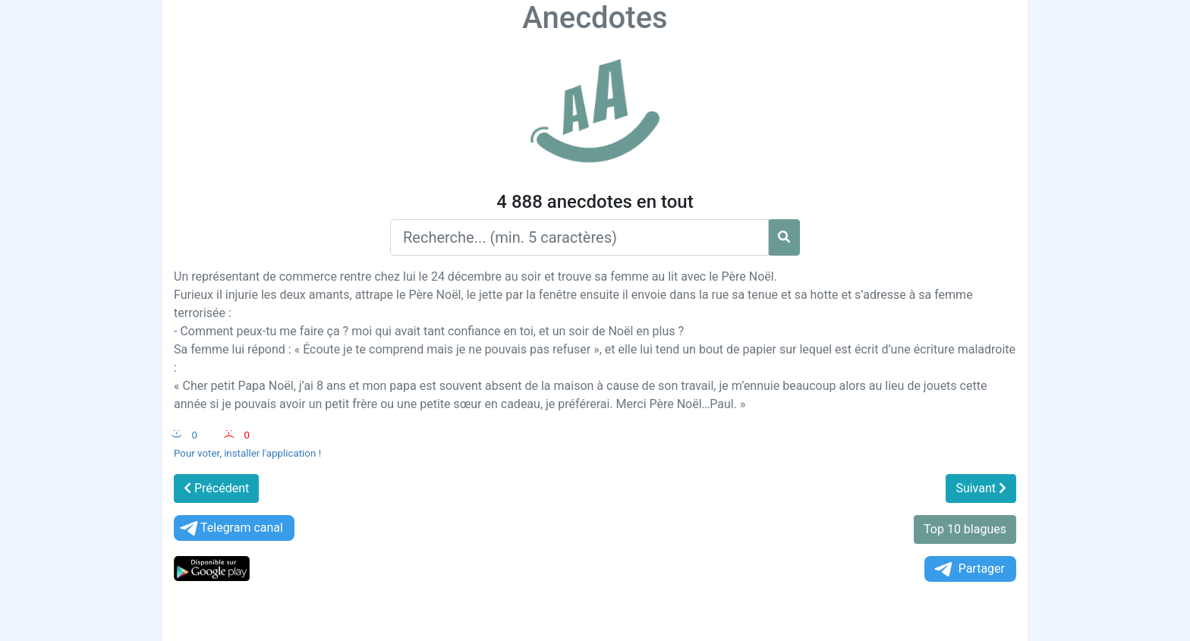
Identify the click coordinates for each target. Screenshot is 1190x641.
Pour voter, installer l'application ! (247, 453)
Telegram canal (230, 528)
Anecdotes (594, 18)
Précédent (216, 488)
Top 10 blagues (965, 529)
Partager (968, 569)
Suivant (980, 488)
